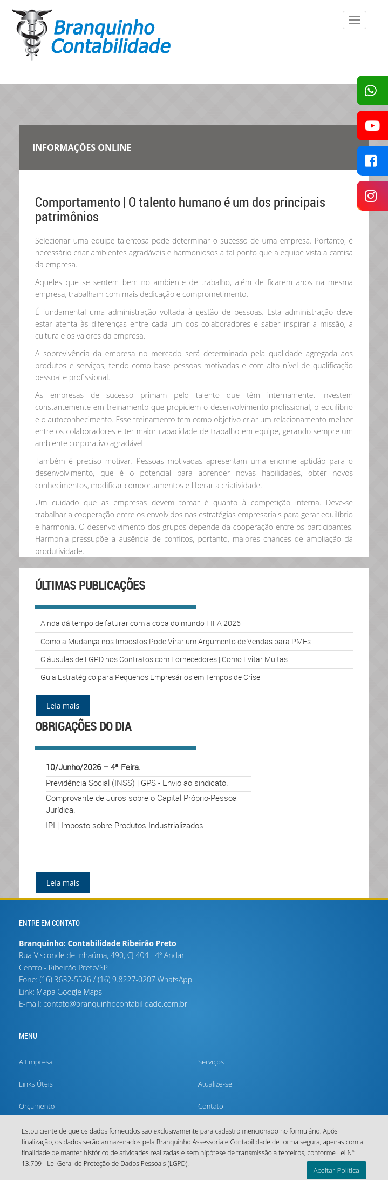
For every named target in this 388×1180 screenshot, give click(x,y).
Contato (210, 1106)
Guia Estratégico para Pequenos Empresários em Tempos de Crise (150, 677)
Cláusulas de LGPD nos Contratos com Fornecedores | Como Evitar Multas (164, 659)
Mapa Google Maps (69, 992)
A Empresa (36, 1062)
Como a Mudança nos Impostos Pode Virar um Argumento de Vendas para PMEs (175, 641)
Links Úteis (36, 1084)
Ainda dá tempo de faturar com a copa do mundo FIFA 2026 (140, 623)
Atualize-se (215, 1084)
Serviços (211, 1062)
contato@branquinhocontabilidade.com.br (115, 1004)
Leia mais (62, 705)
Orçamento (37, 1106)
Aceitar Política (336, 1170)
